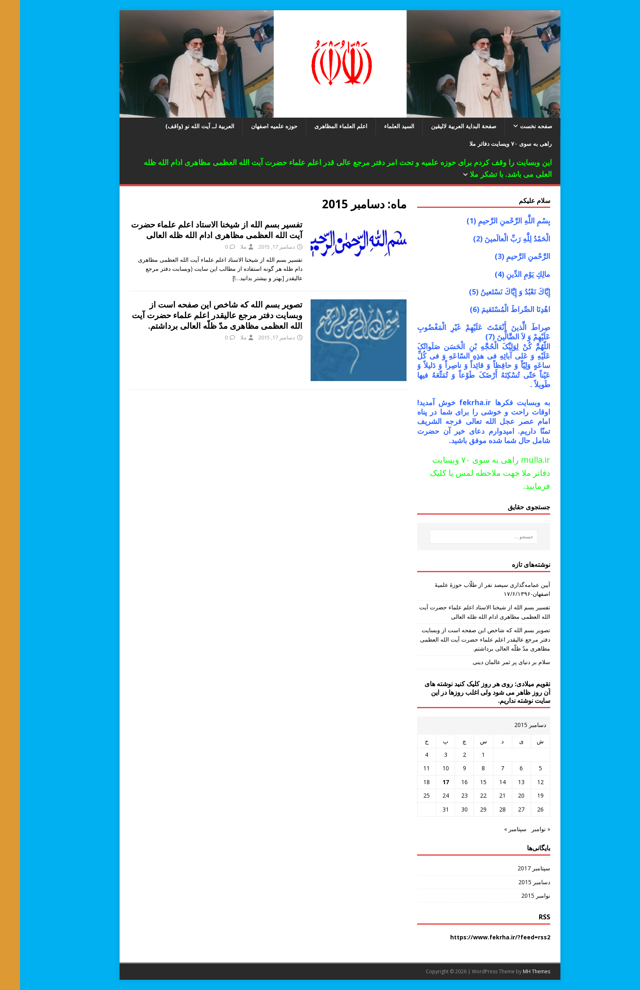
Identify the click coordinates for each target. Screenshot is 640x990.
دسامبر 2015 (514, 882)
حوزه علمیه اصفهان (254, 126)
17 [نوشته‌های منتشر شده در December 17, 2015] (425, 782)
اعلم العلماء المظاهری (320, 126)
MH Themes (516, 971)
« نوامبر (520, 829)
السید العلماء (379, 126)
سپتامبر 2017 (514, 868)
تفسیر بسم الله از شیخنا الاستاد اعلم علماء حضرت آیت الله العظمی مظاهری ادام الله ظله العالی (196, 230)
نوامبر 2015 (515, 895)
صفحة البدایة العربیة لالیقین (443, 126)
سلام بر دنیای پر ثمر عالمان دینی (491, 662)
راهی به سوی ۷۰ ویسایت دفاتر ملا (490, 143)
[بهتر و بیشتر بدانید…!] (238, 278)
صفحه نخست (516, 126)
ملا (223, 246)
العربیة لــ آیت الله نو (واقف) (179, 126)
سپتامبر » (495, 829)
